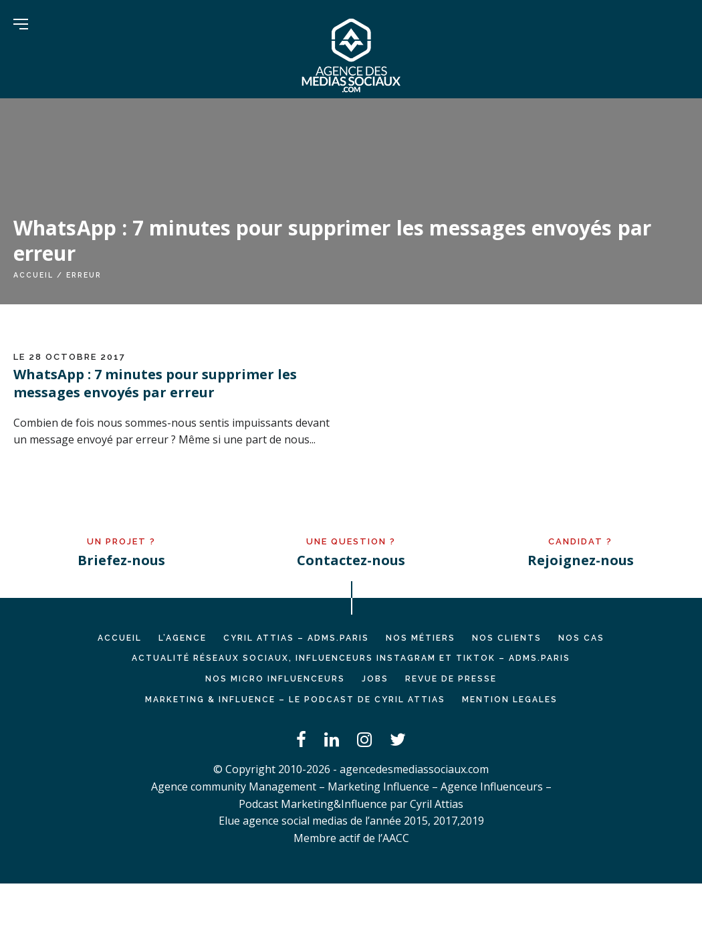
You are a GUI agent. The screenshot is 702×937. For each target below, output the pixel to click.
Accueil (33, 275)
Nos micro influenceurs (275, 679)
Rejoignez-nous (581, 560)
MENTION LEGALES (510, 699)
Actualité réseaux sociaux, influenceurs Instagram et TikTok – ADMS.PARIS (351, 658)
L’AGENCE (182, 638)
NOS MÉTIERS (420, 638)
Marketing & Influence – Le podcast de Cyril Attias (295, 699)
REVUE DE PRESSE (451, 679)
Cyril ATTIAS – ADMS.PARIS (296, 638)
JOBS (375, 679)
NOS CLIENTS (507, 638)
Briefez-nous (121, 560)
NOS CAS (581, 638)
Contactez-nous (351, 560)
